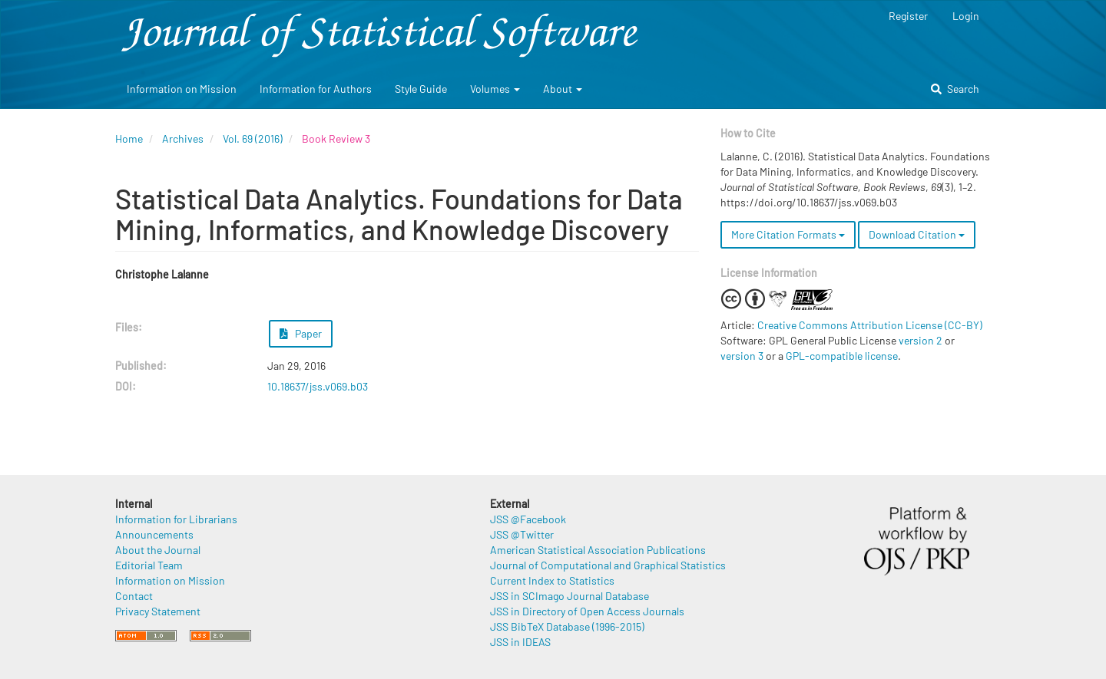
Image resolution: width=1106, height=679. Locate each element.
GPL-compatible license (842, 355)
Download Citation (917, 234)
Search (955, 88)
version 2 (920, 340)
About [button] (562, 88)
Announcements (154, 534)
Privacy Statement (157, 611)
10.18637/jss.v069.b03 (317, 386)
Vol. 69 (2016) (253, 138)
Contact (134, 595)
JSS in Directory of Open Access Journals (587, 611)
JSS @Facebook (528, 519)
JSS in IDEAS (520, 641)
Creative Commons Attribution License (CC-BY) (869, 324)
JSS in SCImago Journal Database (569, 595)
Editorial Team (149, 565)
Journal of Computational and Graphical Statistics (608, 565)
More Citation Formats (788, 234)
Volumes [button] (495, 88)
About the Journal (157, 549)
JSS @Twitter (522, 534)
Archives (183, 138)
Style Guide (421, 88)
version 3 (741, 355)
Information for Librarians (176, 519)
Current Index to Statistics (552, 580)
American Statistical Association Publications (598, 549)
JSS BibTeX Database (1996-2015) (567, 626)
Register (908, 15)
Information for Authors (316, 88)
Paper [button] (301, 333)
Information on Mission (182, 88)
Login (965, 15)
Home (129, 138)
